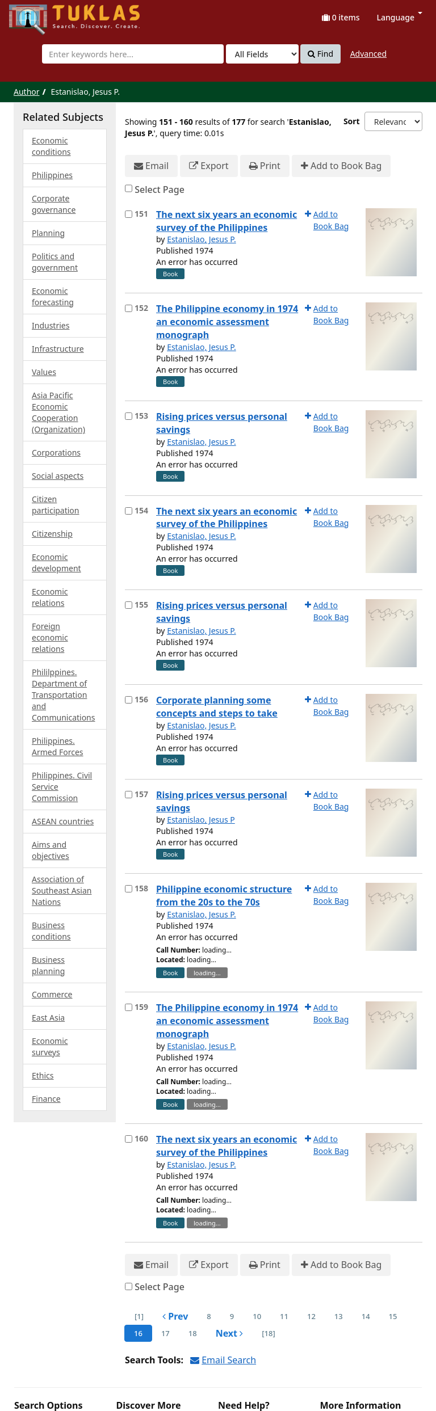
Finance (46, 1098)
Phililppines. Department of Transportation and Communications (63, 695)
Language (399, 17)
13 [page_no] (338, 1316)
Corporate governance (54, 204)
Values (44, 372)
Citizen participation (55, 505)
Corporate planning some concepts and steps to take (217, 706)
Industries (50, 325)
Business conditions (51, 931)
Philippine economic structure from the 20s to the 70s (224, 895)
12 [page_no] (311, 1316)
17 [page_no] (165, 1333)
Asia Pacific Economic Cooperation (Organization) (58, 412)
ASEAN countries (63, 821)
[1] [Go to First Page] (139, 1316)
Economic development (56, 562)
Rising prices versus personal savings (221, 423)
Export (208, 165)
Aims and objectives (50, 850)
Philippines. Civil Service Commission (62, 786)
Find (320, 54)
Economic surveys (50, 1046)
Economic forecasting (53, 296)
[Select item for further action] (128, 214)
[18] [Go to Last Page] (268, 1333)
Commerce (52, 994)
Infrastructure (58, 348)
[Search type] (262, 54)
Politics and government (55, 262)
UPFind (37, 14)
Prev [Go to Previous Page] (175, 1316)
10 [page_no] (257, 1316)
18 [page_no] (192, 1333)
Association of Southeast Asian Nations (61, 890)
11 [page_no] (284, 1316)
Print (264, 165)
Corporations (56, 452)
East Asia (48, 1017)
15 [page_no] (393, 1316)
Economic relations (50, 597)
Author (27, 91)
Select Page (160, 189)
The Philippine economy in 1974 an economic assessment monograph (227, 321)
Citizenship (52, 533)
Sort (351, 121)
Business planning (48, 965)
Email (151, 165)
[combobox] (133, 54)
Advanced (368, 53)
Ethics (43, 1075)
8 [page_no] (209, 1316)
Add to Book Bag (341, 165)
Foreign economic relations (50, 637)
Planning (48, 233)
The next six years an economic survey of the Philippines (226, 221)
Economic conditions (51, 146)
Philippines (52, 175)
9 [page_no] (232, 1316)
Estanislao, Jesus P (201, 819)
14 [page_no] (366, 1316)
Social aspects (57, 475)
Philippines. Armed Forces (57, 746)
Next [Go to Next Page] (230, 1333)
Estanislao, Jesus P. (201, 239)
